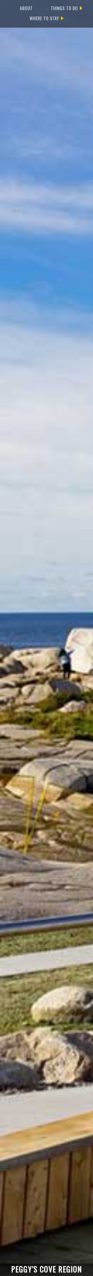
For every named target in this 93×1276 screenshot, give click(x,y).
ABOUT (26, 8)
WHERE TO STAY (46, 18)
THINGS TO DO (66, 8)
